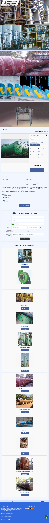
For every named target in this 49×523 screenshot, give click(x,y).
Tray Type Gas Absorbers (24, 388)
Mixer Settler (24, 430)
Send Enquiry (37, 169)
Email (10, 220)
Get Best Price (35, 144)
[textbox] (34, 142)
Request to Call (37, 165)
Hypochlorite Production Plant (24, 368)
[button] (8, 513)
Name (9, 217)
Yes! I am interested (24, 205)
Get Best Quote (24, 267)
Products (36, 3)
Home (21, 3)
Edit (42, 142)
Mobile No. (8, 224)
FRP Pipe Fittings (24, 305)
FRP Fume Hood (24, 326)
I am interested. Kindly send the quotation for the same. (27, 235)
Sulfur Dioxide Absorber (24, 409)
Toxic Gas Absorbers (24, 492)
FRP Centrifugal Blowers (24, 285)
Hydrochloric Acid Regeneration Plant (24, 471)
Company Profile (29, 3)
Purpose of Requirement (8, 231)
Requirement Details (8, 235)
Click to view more (33, 160)
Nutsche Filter (25, 264)
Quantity (9, 227)
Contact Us (28, 501)
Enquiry (22, 6)
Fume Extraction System (24, 347)
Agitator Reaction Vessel (24, 450)
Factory (42, 3)
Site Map (38, 501)
